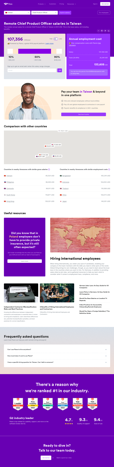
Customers (52, 4)
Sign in (95, 4)
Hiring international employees (75, 258)
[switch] (56, 39)
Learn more (49, 43)
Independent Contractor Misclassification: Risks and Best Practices (20, 308)
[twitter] (105, 30)
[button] (57, 146)
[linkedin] (108, 30)
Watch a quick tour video (64, 458)
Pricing (61, 4)
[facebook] (102, 30)
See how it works (83, 115)
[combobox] (5, 13)
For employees (104, 13)
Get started (105, 4)
